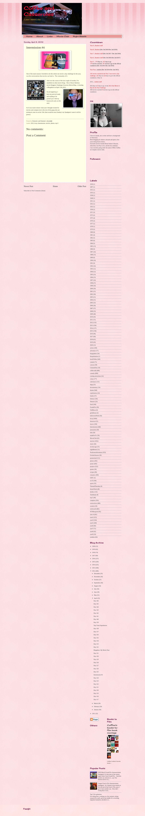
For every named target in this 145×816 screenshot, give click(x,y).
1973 (91, 215)
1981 (91, 235)
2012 (32, 123)
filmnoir (92, 401)
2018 (91, 339)
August (96, 586)
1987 (91, 252)
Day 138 (96, 628)
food (91, 404)
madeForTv (93, 435)
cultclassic (93, 382)
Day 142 (96, 613)
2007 (91, 308)
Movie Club (63, 36)
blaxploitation (94, 356)
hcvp (35, 123)
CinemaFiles (93, 367)
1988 (91, 254)
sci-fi (91, 480)
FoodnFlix (93, 407)
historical (92, 421)
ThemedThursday (95, 486)
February (96, 706)
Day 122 (96, 684)
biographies (93, 353)
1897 (91, 187)
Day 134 (96, 641)
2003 (91, 297)
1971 (91, 212)
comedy (92, 373)
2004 (91, 300)
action (92, 348)
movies (48, 123)
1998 (91, 283)
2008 (91, 311)
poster (92, 464)
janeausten (93, 430)
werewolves (93, 503)
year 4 (92, 514)
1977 (91, 223)
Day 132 (96, 647)
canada (92, 362)
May (95, 595)
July (95, 589)
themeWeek (93, 489)
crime (91, 379)
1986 (91, 249)
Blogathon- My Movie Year (102, 650)
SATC (92, 478)
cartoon (92, 365)
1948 (91, 198)
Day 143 (96, 610)
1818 (91, 184)
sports (91, 483)
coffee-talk (93, 370)
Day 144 (96, 607)
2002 (91, 294)
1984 (91, 243)
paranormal (93, 458)
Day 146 (96, 601)
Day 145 (96, 604)
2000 (91, 288)
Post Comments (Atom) (38, 190)
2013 (91, 325)
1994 (91, 271)
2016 (91, 334)
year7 (91, 528)
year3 (91, 520)
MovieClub (93, 438)
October (96, 579)
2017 (91, 336)
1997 (91, 280)
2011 (91, 319)
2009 (91, 314)
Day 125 (96, 672)
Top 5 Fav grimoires (96, 794)
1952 (91, 204)
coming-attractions (95, 376)
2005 (91, 302)
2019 (91, 342)
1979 (91, 229)
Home (29, 36)
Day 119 (96, 693)
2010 (91, 317)
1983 (91, 240)
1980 (91, 232)
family (92, 396)
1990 (91, 260)
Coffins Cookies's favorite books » (114, 762)
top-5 (56, 123)
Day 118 (96, 696)
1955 (91, 206)
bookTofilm (93, 359)
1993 (91, 269)
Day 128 (96, 662)
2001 (91, 291)
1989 (91, 257)
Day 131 (96, 653)
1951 (91, 201)
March (96, 703)
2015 (91, 331)
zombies (92, 537)
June (95, 592)
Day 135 (96, 638)
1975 (91, 218)
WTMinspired (94, 511)
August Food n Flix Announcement (108, 783)
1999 (91, 286)
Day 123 (96, 681)
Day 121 (96, 687)
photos (53, 123)
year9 (91, 534)
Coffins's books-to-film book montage (112, 729)
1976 (91, 221)
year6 (91, 526)
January (96, 709)
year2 (91, 517)
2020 (91, 345)
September (97, 583)
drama (92, 390)
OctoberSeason (94, 455)
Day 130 (96, 656)
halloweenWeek (94, 415)
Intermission (41, 123)
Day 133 (96, 644)
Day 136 (96, 634)
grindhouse (93, 413)
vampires (92, 500)
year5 (91, 523)
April (95, 598)
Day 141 (96, 616)
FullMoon (93, 410)
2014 (91, 328)
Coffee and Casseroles (39, 11)
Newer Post (28, 186)
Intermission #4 (98, 675)
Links (50, 36)
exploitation (93, 393)
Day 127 (96, 665)
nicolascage (93, 447)
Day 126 (96, 668)
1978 (91, 226)
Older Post (82, 186)
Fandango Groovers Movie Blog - (67, 85)
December (97, 573)
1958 (91, 209)
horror (92, 424)
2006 (91, 305)
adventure (93, 350)
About (39, 36)
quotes (92, 469)
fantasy (92, 399)
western (92, 506)
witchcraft (93, 509)
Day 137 (96, 631)
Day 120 (96, 690)
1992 (91, 266)
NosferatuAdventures (96, 452)
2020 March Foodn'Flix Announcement (109, 772)
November (97, 576)
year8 (91, 531)
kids (91, 432)
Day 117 (96, 699)
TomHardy (93, 495)
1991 (91, 263)
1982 (91, 238)
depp (91, 384)
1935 (91, 192)
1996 (91, 277)
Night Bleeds (79, 36)
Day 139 (96, 622)
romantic (92, 475)
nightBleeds (93, 449)
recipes (92, 472)
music (91, 444)
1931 (91, 190)
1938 (91, 195)
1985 (91, 246)
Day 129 (96, 659)
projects (92, 466)
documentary (94, 387)
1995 (91, 274)
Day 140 (96, 619)
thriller (92, 492)
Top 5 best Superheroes (100, 625)
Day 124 (96, 678)
